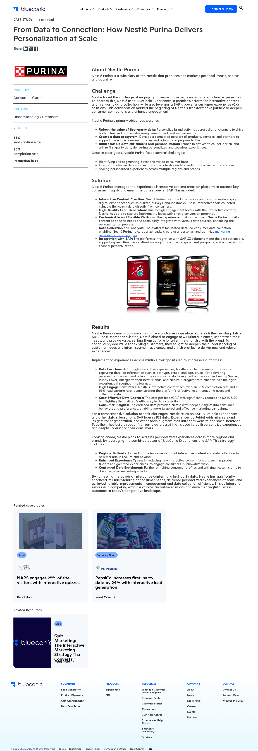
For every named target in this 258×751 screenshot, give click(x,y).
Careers (192, 706)
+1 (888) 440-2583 (233, 700)
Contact (228, 683)
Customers (123, 9)
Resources (143, 9)
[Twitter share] (31, 48)
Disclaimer (75, 748)
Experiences (113, 689)
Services (147, 737)
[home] (29, 9)
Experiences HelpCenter (152, 722)
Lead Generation (71, 689)
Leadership (194, 700)
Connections (149, 709)
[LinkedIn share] (26, 48)
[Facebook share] (36, 48)
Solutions (85, 9)
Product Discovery (72, 695)
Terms (62, 748)
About (190, 689)
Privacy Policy (92, 748)
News (190, 695)
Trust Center (137, 748)
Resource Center (152, 698)
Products (103, 9)
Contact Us (229, 689)
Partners (192, 717)
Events (191, 711)
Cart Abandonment (72, 700)
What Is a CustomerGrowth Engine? (153, 691)
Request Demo (231, 695)
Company (163, 9)
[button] (86, 9)
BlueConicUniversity (148, 730)
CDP (108, 695)
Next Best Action (71, 706)
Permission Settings (115, 748)
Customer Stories (152, 703)
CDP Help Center (152, 714)
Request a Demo (221, 9)
